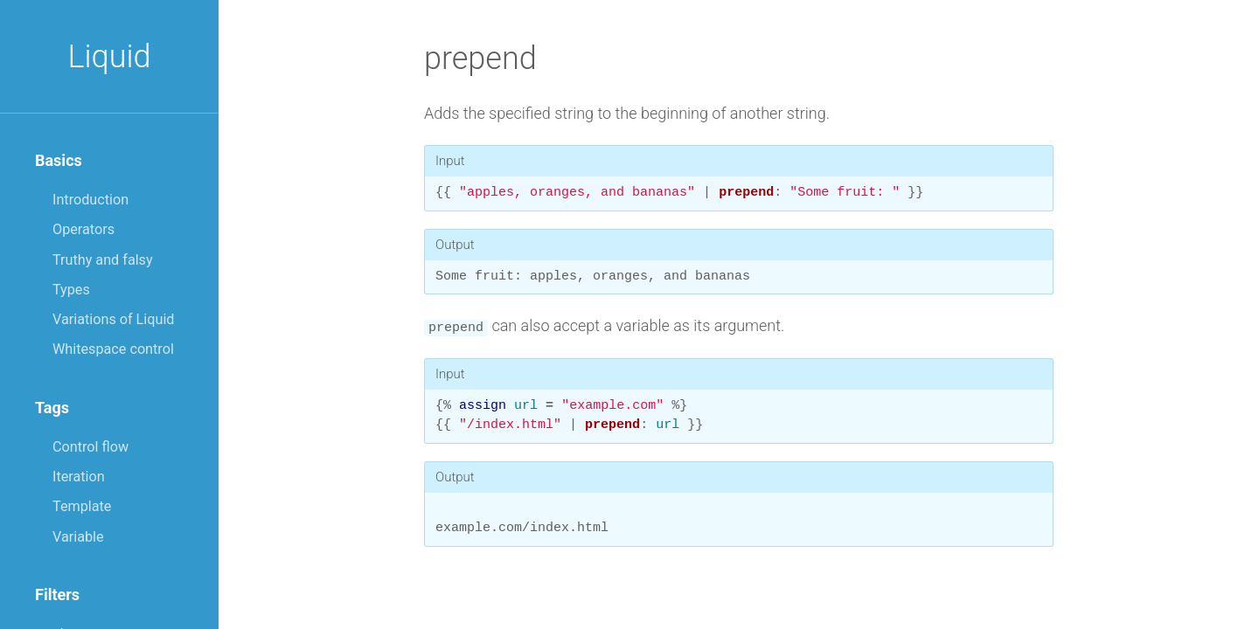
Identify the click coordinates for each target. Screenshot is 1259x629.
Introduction (90, 199)
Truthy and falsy (102, 260)
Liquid (108, 56)
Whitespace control (113, 349)
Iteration (78, 476)
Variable (78, 537)
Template (81, 506)
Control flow (90, 447)
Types (71, 289)
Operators (83, 229)
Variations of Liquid (113, 319)
